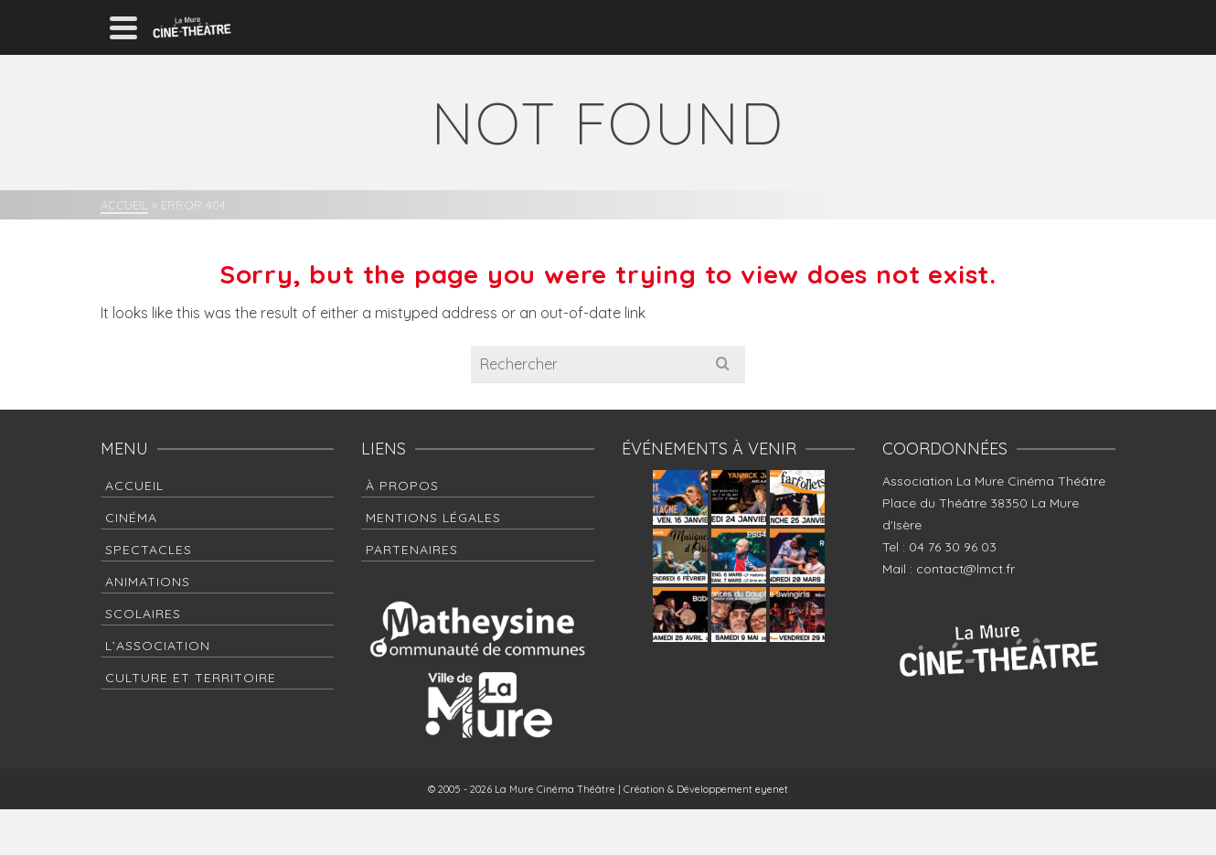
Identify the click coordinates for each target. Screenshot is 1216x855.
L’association (157, 645)
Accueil (134, 485)
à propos (402, 485)
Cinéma (131, 517)
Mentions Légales (433, 517)
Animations (147, 581)
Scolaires (143, 613)
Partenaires (412, 549)
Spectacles (148, 549)
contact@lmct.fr (965, 569)
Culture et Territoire (190, 677)
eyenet (771, 789)
